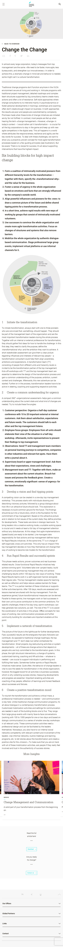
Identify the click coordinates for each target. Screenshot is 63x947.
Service (6, 797)
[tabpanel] (31, 790)
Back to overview (10, 44)
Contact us (31, 873)
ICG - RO (31, 4)
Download (31, 849)
